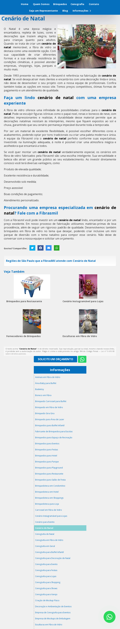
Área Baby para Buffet (45, 383)
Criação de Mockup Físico (47, 600)
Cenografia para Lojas (45, 576)
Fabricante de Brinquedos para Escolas (53, 431)
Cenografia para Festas (46, 570)
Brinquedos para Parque (47, 461)
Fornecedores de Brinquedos (23, 336)
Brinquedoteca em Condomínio (50, 485)
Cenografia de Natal (44, 534)
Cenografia (77, 4)
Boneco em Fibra (43, 395)
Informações (82, 10)
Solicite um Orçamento (55, 359)
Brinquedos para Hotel (46, 455)
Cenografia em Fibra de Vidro (49, 540)
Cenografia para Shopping (47, 582)
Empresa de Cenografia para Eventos (52, 612)
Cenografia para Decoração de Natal (52, 558)
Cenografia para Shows (46, 588)
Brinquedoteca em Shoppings (49, 497)
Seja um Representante (43, 10)
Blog (65, 10)
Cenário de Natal (44, 528)
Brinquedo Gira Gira (44, 413)
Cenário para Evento (45, 522)
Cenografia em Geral (45, 546)
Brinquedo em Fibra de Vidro (49, 407)
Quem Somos (41, 4)
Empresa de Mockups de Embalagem (52, 618)
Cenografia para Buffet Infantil (49, 552)
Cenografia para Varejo (46, 594)
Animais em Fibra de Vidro (47, 377)
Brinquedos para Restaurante (24, 301)
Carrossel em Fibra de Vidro (48, 509)
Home (24, 4)
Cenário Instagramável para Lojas (83, 301)
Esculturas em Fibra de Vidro (80, 336)
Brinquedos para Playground (49, 467)
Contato (94, 4)
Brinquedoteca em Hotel (47, 491)
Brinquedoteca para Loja (47, 503)
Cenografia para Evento (46, 564)
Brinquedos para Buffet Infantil (49, 425)
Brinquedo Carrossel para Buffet (50, 401)
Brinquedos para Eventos (47, 443)
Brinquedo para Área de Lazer (49, 419)
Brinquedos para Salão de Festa (50, 479)
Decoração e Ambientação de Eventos (53, 606)
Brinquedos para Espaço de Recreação (53, 437)
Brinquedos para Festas (46, 449)
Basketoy (39, 389)
